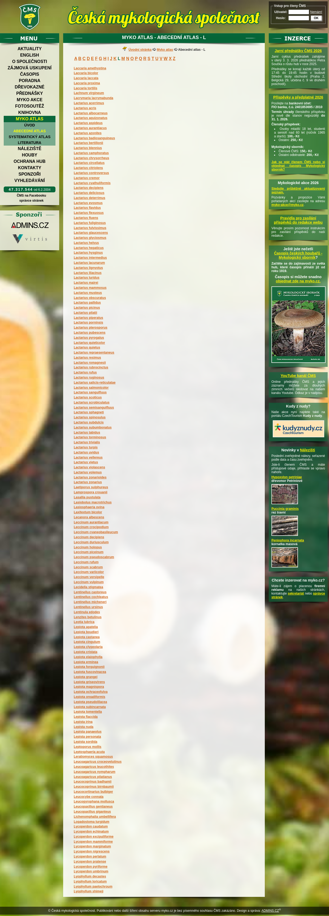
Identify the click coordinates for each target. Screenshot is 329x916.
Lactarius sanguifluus (90, 392)
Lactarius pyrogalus (89, 338)
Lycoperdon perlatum (90, 856)
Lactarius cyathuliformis (92, 183)
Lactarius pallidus (87, 302)
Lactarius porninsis (88, 322)
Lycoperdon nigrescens (92, 851)
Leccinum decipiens (89, 537)
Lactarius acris (85, 108)
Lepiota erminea (86, 662)
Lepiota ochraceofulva (90, 692)
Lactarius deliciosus (89, 193)
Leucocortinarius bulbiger (93, 792)
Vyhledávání (29, 180)
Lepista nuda (83, 727)
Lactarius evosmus (88, 203)
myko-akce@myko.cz (287, 205)
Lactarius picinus (87, 307)
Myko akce (29, 99)
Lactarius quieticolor (89, 343)
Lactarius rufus (85, 372)
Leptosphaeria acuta (89, 752)
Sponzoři (30, 174)
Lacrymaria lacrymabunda (93, 98)
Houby (29, 155)
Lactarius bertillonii (88, 143)
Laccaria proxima (87, 83)
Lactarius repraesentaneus (94, 352)
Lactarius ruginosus (89, 377)
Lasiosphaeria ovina (89, 507)
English (29, 55)
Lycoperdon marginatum (92, 846)
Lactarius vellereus (88, 457)
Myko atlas (30, 119)
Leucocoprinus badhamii (92, 781)
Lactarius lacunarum (89, 263)
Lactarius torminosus (90, 437)
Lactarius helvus (86, 243)
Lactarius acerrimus (89, 103)
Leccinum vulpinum (89, 582)
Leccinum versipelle (89, 577)
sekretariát (296, 593)
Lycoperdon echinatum (91, 831)
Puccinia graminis (285, 509)
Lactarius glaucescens (91, 233)
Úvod (29, 125)
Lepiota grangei (85, 677)
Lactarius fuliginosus (90, 223)
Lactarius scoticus (88, 397)
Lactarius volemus (88, 472)
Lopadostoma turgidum (91, 822)
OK (316, 18)
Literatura (29, 143)
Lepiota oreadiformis (89, 697)
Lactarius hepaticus (89, 248)
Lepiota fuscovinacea (90, 672)
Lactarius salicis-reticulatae (94, 382)
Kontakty (29, 168)
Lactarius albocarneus (90, 113)
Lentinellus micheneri (90, 602)
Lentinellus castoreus (90, 592)
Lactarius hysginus (88, 253)
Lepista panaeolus (88, 731)
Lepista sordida (85, 742)
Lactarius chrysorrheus (91, 158)
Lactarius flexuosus (89, 213)
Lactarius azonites (88, 133)
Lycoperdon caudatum (91, 826)
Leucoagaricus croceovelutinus (98, 762)
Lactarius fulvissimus (90, 228)
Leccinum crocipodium (91, 527)
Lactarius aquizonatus (90, 118)
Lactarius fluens (86, 218)
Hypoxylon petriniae (286, 477)
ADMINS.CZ (270, 911)
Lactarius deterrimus (89, 198)
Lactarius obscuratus (90, 298)
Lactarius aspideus (88, 123)
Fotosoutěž (29, 106)
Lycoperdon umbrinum (91, 871)
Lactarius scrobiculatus (92, 402)
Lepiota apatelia (86, 627)
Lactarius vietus (86, 462)
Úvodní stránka (139, 50)
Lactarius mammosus (90, 288)
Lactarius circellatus (89, 163)
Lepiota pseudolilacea (90, 702)
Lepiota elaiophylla (88, 657)
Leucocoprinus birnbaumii (94, 786)
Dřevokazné (29, 87)
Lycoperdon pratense (90, 861)
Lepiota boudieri (86, 632)
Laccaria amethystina (90, 68)
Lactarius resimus (87, 357)
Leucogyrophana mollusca (94, 801)
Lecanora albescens (89, 517)
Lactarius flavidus (87, 208)
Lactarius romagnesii (90, 362)
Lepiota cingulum (87, 642)
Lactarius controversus (91, 173)
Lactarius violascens (89, 467)
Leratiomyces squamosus (93, 756)
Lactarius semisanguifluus (94, 407)
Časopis (29, 74)
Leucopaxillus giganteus (92, 811)
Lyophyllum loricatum (90, 881)
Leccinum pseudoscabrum (94, 557)
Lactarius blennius (88, 148)
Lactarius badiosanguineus (94, 138)
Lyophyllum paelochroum (93, 886)
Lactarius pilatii (85, 313)
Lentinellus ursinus (88, 607)
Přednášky (29, 93)
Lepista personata (87, 737)
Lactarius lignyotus (88, 268)
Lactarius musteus (88, 293)
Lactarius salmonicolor (91, 387)
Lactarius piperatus (88, 318)
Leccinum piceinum (88, 552)
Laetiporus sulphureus (91, 487)
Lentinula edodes (87, 612)
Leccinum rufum (86, 562)
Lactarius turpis (86, 447)
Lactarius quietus (87, 347)
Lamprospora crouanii (90, 492)
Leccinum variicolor (89, 572)
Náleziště (29, 148)
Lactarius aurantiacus (90, 128)
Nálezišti (307, 450)
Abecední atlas (29, 131)
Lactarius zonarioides (90, 477)
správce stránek (31, 200)
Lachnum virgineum (89, 93)
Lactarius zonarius (88, 482)
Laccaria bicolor (86, 73)
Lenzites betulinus (88, 617)
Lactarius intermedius (90, 258)
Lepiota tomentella (88, 712)
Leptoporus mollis (87, 747)
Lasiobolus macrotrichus (93, 502)
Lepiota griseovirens (89, 682)
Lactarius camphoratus (91, 153)
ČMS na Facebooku (31, 195)
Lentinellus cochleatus (91, 597)
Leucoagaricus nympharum (94, 772)
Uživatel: (280, 12)
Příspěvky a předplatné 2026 (298, 97)
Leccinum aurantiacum (91, 522)
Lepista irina (83, 722)
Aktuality (30, 48)
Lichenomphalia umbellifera (95, 817)
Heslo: (281, 18)
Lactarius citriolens (88, 168)
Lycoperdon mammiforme (93, 841)
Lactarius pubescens (89, 332)
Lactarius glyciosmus (90, 238)
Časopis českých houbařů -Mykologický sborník (298, 255)
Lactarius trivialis (87, 442)
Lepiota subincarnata (90, 707)
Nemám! (316, 12)
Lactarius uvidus (86, 452)
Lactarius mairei (86, 283)
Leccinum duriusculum (91, 542)
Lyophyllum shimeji (88, 891)
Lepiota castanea (86, 637)
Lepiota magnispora (89, 687)
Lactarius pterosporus (90, 327)
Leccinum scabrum (88, 567)
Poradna (29, 80)
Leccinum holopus (88, 547)
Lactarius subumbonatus (93, 427)
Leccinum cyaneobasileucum (96, 532)
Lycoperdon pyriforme (90, 866)
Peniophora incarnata (287, 540)
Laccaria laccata (86, 78)
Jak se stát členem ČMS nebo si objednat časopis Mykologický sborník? (298, 165)
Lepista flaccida (86, 717)
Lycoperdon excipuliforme (94, 836)
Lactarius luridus (86, 277)
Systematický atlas (30, 137)
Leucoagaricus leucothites (94, 767)
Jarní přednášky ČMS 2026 (298, 51)
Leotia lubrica (84, 622)
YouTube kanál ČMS (298, 376)
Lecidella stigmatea (88, 587)
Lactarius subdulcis (89, 422)
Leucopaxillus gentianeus (93, 806)
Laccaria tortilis (85, 88)
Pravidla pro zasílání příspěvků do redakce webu (298, 220)
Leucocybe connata (88, 797)
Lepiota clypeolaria (88, 647)
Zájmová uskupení (29, 68)
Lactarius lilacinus (88, 273)
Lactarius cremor (86, 178)
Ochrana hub (29, 161)
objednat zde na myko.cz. (298, 281)
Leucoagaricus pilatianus (93, 777)
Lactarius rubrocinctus (91, 367)
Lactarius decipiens (88, 188)
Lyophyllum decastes (90, 876)
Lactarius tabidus (87, 432)
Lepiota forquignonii (89, 667)
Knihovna (29, 112)
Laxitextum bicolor (88, 512)
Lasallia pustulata (87, 497)
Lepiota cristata (85, 652)
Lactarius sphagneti (89, 412)
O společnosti (29, 61)
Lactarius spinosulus (90, 417)
